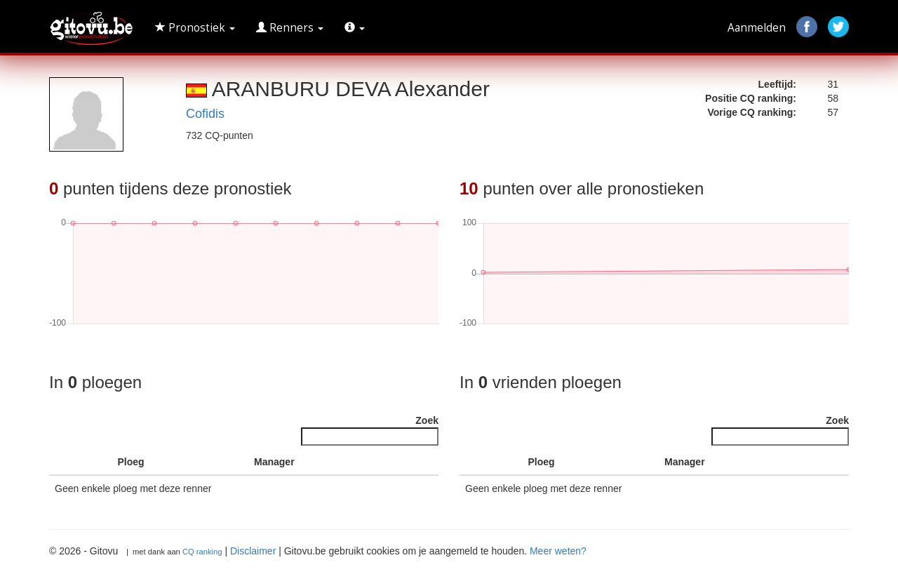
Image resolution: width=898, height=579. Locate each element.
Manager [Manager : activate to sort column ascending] (274, 461)
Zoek (369, 430)
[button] (354, 28)
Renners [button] (289, 27)
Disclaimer (253, 551)
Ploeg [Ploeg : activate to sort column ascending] (131, 461)
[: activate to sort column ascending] (96, 462)
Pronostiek (195, 27)
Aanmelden (757, 27)
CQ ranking (202, 551)
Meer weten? (558, 551)
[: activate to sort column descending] (65, 462)
